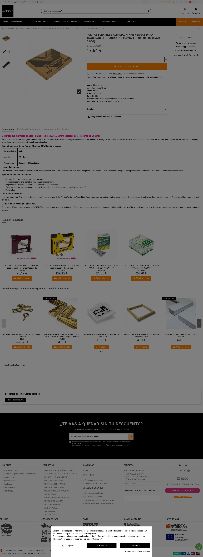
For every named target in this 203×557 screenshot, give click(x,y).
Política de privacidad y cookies (137, 552)
